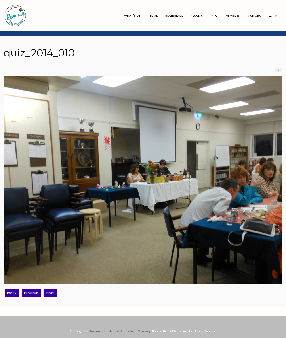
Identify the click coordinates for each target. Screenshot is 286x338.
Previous (31, 292)
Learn (273, 16)
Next (50, 292)
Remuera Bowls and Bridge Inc (112, 331)
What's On (132, 16)
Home (153, 16)
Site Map (144, 331)
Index (11, 292)
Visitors (254, 16)
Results (197, 16)
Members (233, 16)
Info (214, 16)
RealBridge (174, 16)
